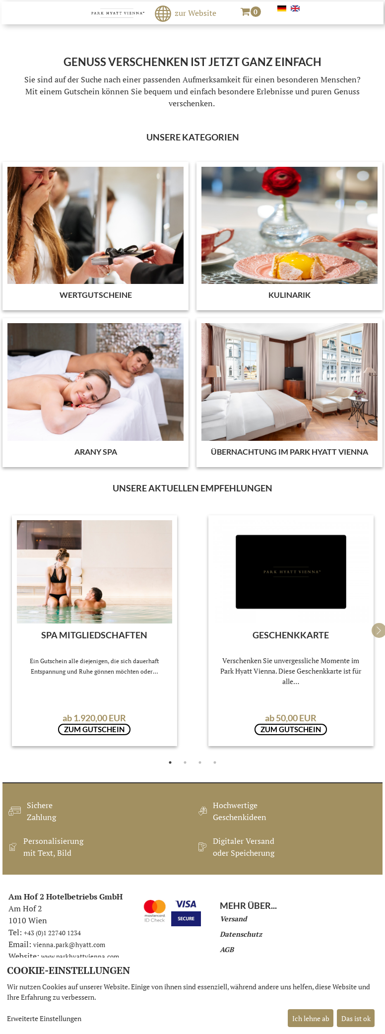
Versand (233, 918)
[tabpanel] (94, 630)
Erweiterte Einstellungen (44, 1018)
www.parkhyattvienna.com (80, 956)
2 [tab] (185, 762)
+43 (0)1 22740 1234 (52, 932)
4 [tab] (215, 762)
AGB (227, 949)
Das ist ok (356, 1018)
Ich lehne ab (310, 1018)
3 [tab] (200, 762)
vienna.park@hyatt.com (69, 944)
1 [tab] (170, 762)
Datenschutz (241, 934)
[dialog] (192, 996)
